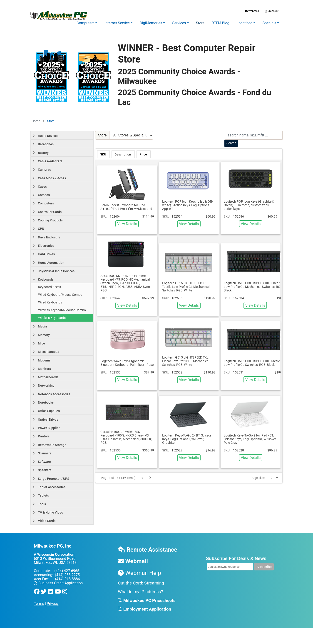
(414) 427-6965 (66, 571)
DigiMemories (151, 23)
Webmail (252, 11)
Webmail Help (139, 573)
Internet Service (117, 23)
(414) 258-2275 (67, 575)
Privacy (53, 603)
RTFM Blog (220, 23)
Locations (245, 23)
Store (200, 23)
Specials (269, 23)
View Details (127, 224)
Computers (85, 23)
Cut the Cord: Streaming (141, 583)
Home (36, 121)
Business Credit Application (58, 583)
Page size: (258, 478)
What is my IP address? (140, 591)
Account (271, 11)
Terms (39, 603)
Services (179, 23)
